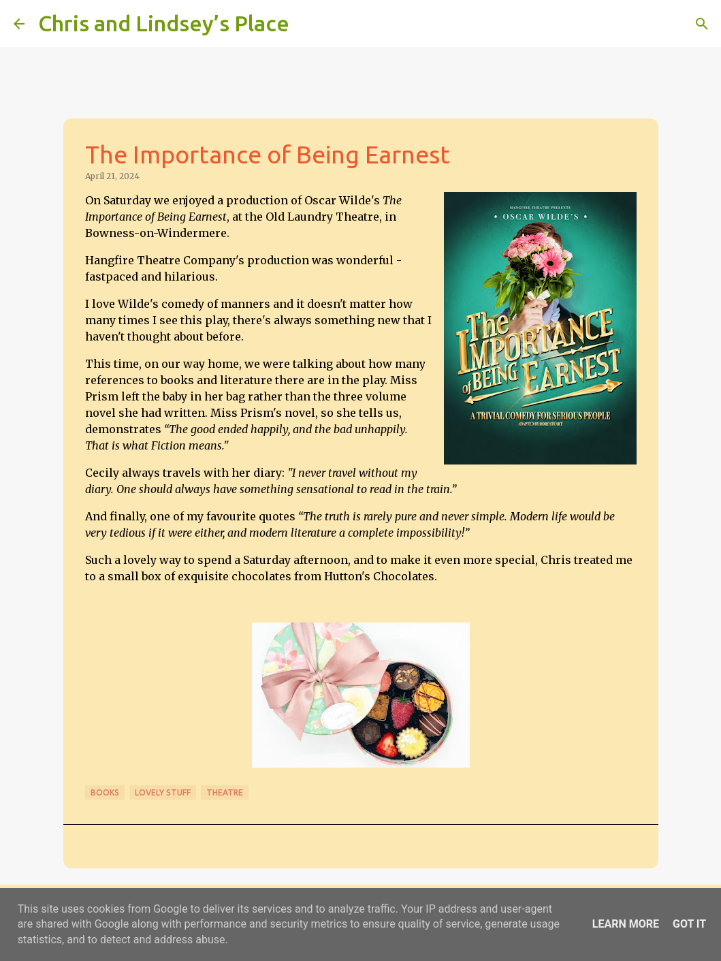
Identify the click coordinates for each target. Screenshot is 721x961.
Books (105, 792)
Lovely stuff (163, 792)
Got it (689, 923)
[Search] (308, 23)
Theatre (224, 792)
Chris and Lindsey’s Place (163, 23)
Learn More (625, 923)
